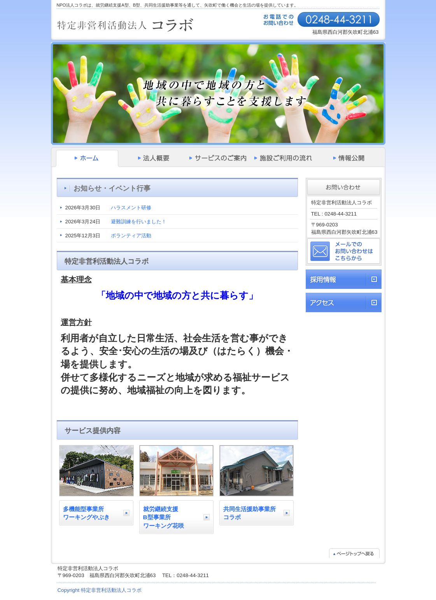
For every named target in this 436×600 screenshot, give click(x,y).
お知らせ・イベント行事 (112, 188)
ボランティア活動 (131, 235)
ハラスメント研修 (131, 207)
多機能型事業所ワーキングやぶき (86, 513)
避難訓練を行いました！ (138, 221)
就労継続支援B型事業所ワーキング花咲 (163, 517)
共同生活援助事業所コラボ (249, 513)
